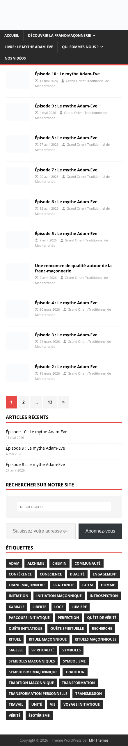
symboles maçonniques (32, 661)
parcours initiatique (29, 617)
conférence (20, 574)
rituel (15, 639)
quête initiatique (25, 628)
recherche (102, 628)
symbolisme (74, 661)
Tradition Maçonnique (31, 682)
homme (108, 584)
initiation (18, 595)
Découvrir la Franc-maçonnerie (59, 35)
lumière (79, 606)
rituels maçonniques (95, 639)
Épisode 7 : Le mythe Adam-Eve (66, 170)
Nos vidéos (15, 58)
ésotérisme (39, 715)
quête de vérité (101, 617)
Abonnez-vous (100, 530)
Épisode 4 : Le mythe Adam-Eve (66, 302)
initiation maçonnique (59, 595)
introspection (104, 595)
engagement (105, 574)
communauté (87, 563)
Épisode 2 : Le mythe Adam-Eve (66, 366)
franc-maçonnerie (27, 584)
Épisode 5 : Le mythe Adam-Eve (66, 233)
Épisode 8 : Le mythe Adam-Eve (66, 137)
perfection (68, 617)
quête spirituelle (67, 628)
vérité (14, 715)
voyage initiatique (81, 704)
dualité (77, 574)
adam (14, 563)
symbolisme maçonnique (33, 672)
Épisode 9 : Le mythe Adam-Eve (66, 106)
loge (59, 606)
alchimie (35, 563)
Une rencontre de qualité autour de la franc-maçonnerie (73, 268)
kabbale (16, 606)
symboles (71, 650)
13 (50, 402)
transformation (78, 682)
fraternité (63, 584)
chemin (59, 563)
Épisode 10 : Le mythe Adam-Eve (67, 73)
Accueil (11, 35)
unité (36, 704)
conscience (51, 574)
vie (53, 704)
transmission (88, 693)
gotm (87, 584)
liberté (39, 606)
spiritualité (42, 650)
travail (16, 704)
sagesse (16, 650)
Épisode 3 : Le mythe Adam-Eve (66, 335)
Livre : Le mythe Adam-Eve (29, 46)
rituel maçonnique (48, 639)
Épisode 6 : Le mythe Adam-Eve (66, 201)
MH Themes (99, 740)
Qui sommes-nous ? (80, 46)
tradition (75, 672)
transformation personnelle (38, 693)
